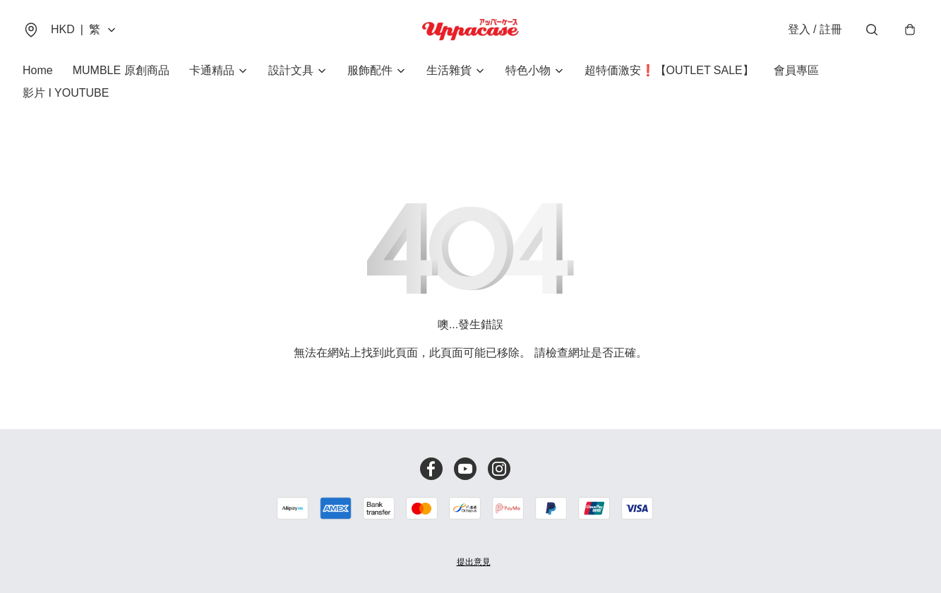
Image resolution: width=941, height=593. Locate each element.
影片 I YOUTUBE (66, 93)
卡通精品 (211, 70)
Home (38, 70)
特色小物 (528, 70)
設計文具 (290, 70)
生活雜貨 (449, 70)
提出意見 (474, 562)
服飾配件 (369, 70)
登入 (815, 29)
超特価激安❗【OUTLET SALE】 (669, 70)
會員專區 (796, 70)
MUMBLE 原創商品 (121, 70)
